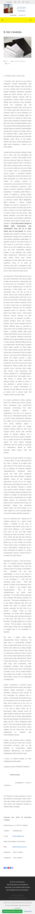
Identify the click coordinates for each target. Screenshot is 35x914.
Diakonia (9, 2)
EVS (19, 2)
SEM (15, 2)
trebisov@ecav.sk (18, 836)
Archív (7, 63)
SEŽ (23, 2)
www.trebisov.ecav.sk (19, 847)
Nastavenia (28, 911)
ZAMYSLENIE (13, 15)
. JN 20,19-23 (22, 15)
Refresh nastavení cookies (17, 898)
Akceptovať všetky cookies (12, 911)
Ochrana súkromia (17, 895)
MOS (27, 2)
